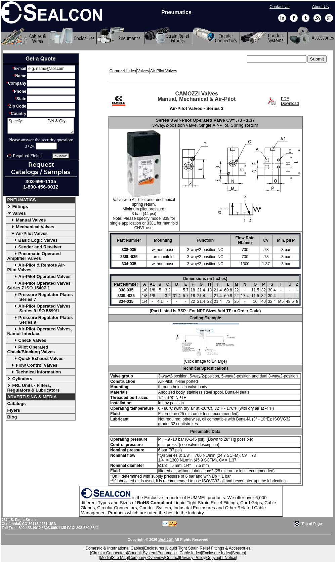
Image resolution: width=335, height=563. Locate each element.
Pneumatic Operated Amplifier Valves (34, 256)
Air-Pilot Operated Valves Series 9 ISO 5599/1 (38, 308)
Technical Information (34, 371)
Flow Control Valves (32, 365)
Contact (172, 557)
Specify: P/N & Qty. (40, 126)
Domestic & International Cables (114, 548)
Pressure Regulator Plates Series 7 (40, 297)
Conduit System (142, 553)
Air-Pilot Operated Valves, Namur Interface (39, 331)
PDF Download (290, 101)
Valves (16, 213)
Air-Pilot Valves (27, 233)
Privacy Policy (192, 557)
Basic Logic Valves (32, 240)
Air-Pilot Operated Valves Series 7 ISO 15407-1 (38, 285)
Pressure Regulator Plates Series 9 (40, 320)
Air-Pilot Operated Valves (38, 276)
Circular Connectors (109, 553)
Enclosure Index (216, 553)
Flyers (13, 410)
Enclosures (154, 548)
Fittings (17, 206)
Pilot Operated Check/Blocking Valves (31, 349)
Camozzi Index (123, 71)
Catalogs (16, 403)
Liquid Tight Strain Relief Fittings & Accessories (208, 548)
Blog (12, 416)
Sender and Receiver (34, 246)
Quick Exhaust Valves (35, 358)
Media (105, 557)
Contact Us (279, 6)
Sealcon (166, 539)
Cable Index (190, 553)
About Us (320, 6)
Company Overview (146, 557)
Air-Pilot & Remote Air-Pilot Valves (36, 267)
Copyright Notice (221, 557)
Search (238, 553)
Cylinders (19, 378)
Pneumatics (167, 553)
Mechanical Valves (30, 226)
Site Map (120, 557)
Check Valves (26, 340)
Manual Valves (26, 220)
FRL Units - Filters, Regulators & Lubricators (33, 388)
